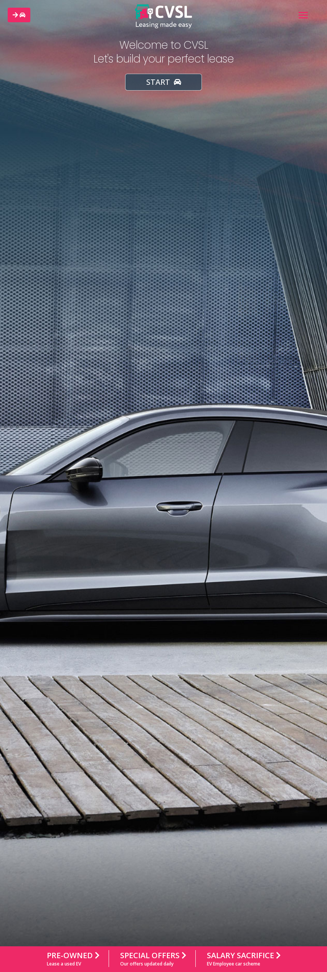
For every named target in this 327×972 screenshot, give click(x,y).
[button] (19, 15)
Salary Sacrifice (244, 959)
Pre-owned (73, 959)
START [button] (163, 82)
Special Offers (153, 959)
